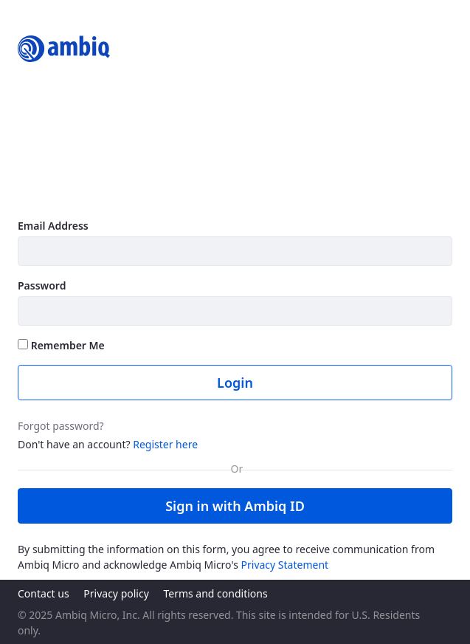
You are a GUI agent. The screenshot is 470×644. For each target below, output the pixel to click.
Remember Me (61, 345)
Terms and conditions (215, 593)
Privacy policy (116, 593)
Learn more (50, 192)
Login (235, 382)
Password (42, 285)
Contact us (43, 593)
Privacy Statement (285, 565)
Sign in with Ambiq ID (235, 506)
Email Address (53, 226)
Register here (165, 444)
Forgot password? (61, 426)
